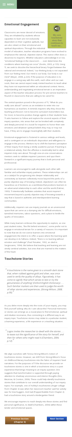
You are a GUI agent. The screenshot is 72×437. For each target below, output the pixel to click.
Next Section (57, 418)
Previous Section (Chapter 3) (20, 420)
